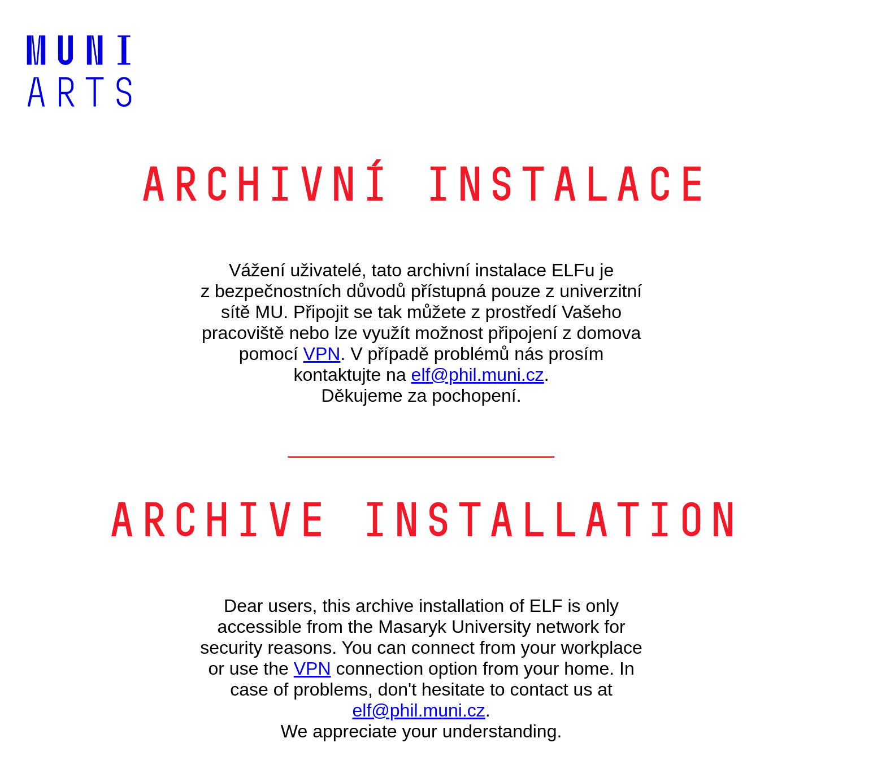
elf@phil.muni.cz (477, 374)
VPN (322, 354)
